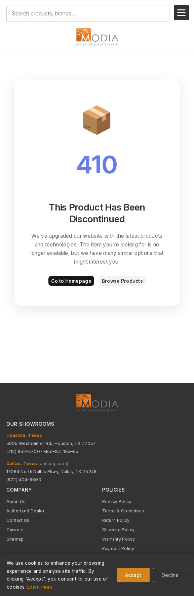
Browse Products (122, 281)
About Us (16, 501)
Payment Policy (118, 548)
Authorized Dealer (25, 510)
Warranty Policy (118, 539)
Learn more (40, 587)
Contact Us (18, 520)
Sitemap (15, 539)
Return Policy (116, 520)
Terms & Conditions (123, 510)
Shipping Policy (118, 529)
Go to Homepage (71, 281)
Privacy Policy (116, 501)
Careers (15, 529)
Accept (133, 575)
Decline (170, 575)
